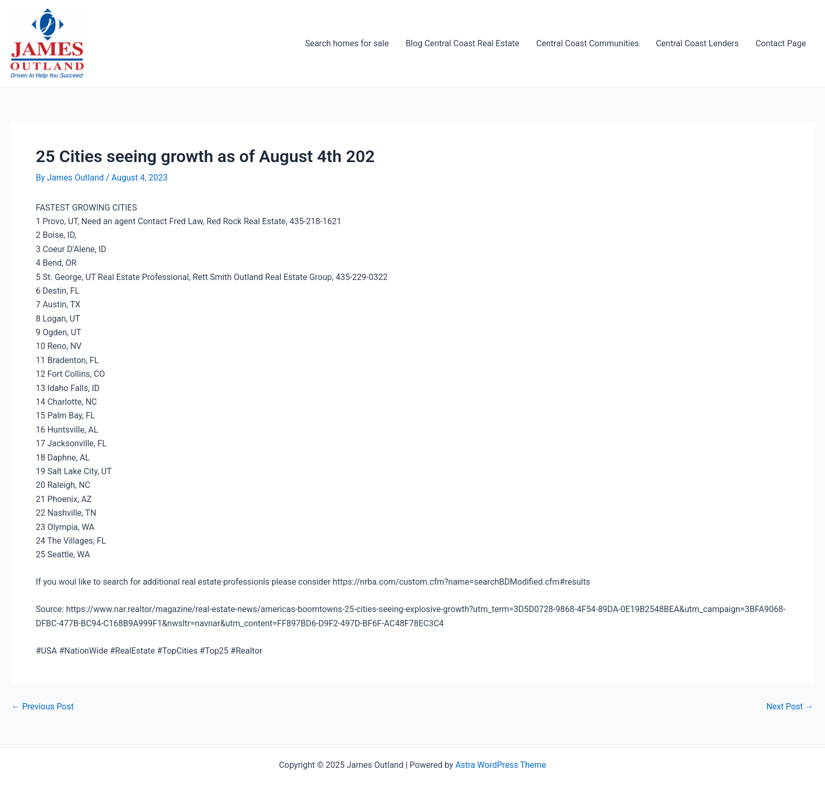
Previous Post (43, 707)
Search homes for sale (347, 43)
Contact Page (781, 43)
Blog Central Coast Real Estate (462, 43)
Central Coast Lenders (697, 43)
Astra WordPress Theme (500, 765)
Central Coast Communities (587, 43)
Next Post (789, 707)
